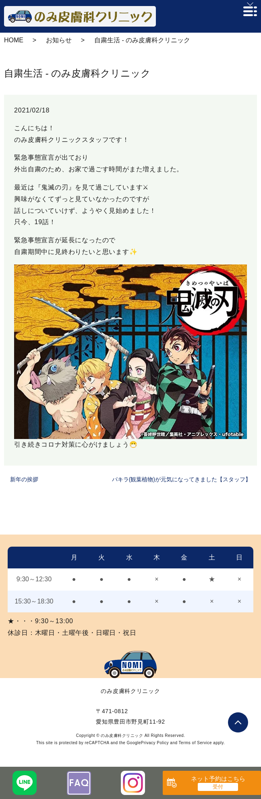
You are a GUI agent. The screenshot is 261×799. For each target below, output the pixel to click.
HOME (13, 40)
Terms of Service (195, 743)
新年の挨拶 (24, 479)
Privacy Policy (155, 743)
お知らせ (59, 40)
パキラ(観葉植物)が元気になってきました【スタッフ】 (181, 479)
